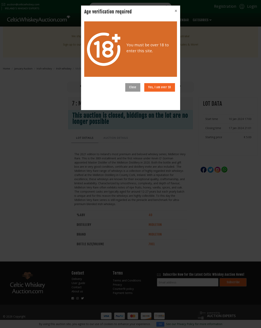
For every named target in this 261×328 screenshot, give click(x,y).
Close (132, 87)
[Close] (175, 11)
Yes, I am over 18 (159, 87)
